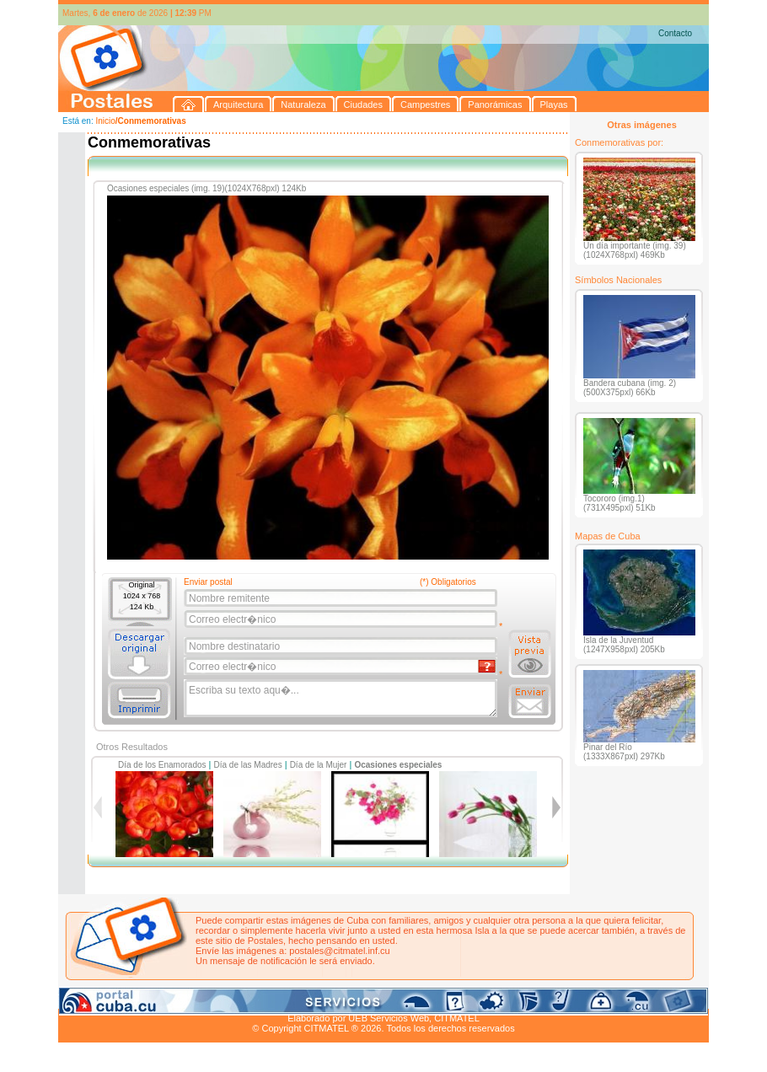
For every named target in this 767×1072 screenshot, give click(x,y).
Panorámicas (329, 999)
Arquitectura (112, 999)
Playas (377, 999)
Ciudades (216, 999)
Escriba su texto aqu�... (341, 698)
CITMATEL (457, 1018)
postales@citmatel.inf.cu (339, 951)
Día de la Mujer (318, 764)
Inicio (105, 121)
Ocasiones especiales (398, 764)
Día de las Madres (248, 764)
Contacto (675, 33)
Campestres (268, 999)
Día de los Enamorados (162, 764)
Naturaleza (167, 999)
